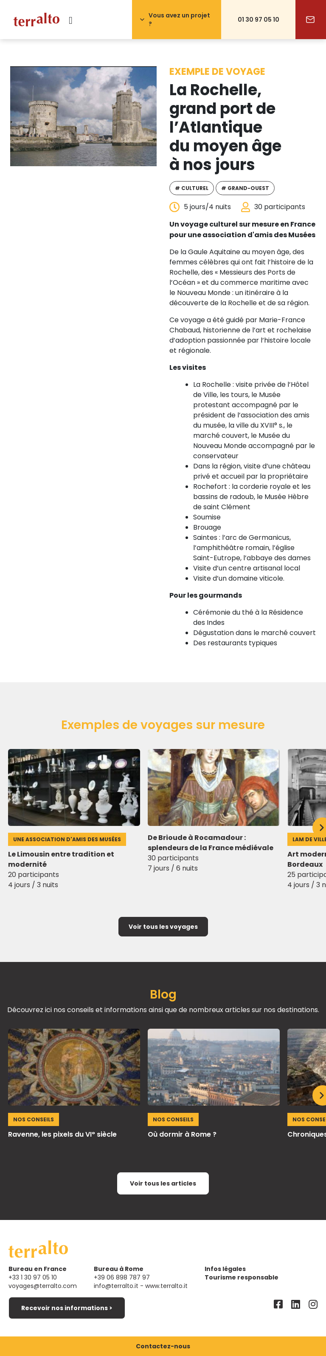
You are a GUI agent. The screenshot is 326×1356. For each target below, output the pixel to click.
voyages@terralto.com (42, 1286)
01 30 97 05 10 (258, 19)
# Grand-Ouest (245, 188)
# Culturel (191, 188)
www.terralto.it (166, 1286)
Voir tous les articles (163, 1183)
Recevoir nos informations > (66, 1308)
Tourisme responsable (241, 1277)
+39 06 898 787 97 (122, 1277)
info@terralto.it (116, 1286)
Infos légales (225, 1269)
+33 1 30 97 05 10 (32, 1277)
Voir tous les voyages (163, 926)
